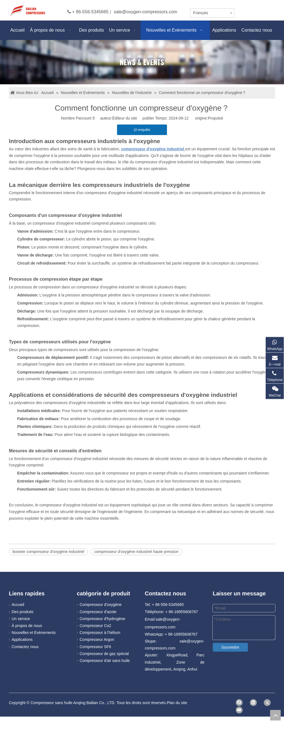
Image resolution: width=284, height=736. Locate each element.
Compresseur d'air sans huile (105, 660)
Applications (22, 639)
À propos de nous (27, 625)
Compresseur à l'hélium (100, 632)
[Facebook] (239, 702)
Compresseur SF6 (95, 646)
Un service (21, 618)
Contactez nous (25, 646)
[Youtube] (239, 710)
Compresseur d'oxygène (100, 604)
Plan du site (177, 703)
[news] (142, 62)
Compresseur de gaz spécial (104, 653)
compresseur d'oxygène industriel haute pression (136, 551)
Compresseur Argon (97, 639)
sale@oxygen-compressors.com (145, 11)
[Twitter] (267, 702)
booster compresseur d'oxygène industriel (48, 551)
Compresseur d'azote (98, 612)
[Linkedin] (253, 702)
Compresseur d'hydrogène (102, 618)
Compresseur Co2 (95, 625)
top (275, 715)
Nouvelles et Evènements (34, 632)
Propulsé (215, 118)
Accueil (18, 604)
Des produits (23, 612)
